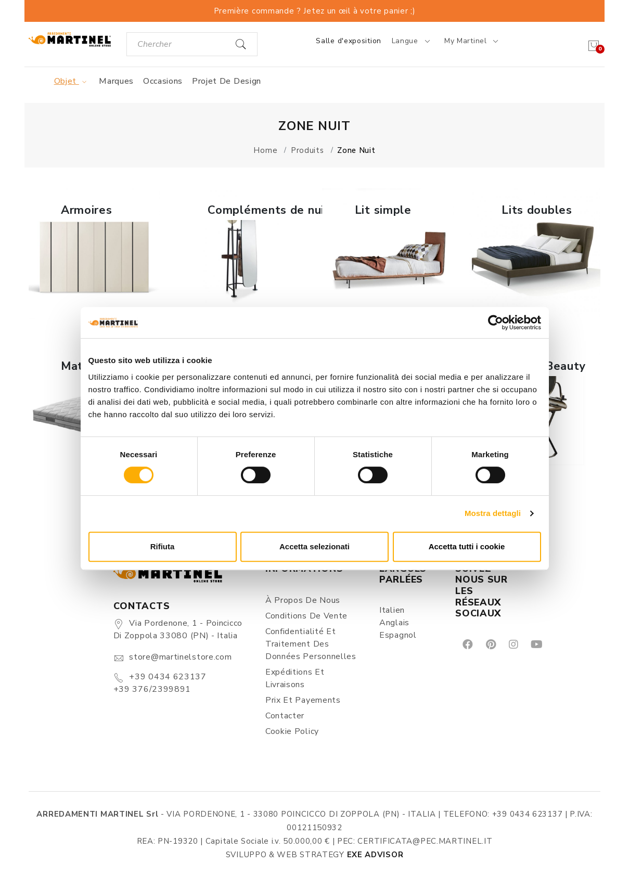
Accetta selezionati (314, 546)
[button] (94, 253)
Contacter (284, 715)
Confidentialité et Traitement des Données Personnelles (310, 644)
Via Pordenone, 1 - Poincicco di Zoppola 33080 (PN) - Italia (177, 629)
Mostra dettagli (493, 513)
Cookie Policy (292, 731)
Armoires (86, 210)
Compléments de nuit (268, 210)
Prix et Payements (303, 700)
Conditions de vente (306, 616)
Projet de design (226, 81)
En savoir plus (93, 304)
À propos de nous (302, 600)
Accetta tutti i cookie (467, 546)
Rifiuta (162, 546)
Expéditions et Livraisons (295, 678)
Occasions (163, 81)
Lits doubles (537, 210)
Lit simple (383, 210)
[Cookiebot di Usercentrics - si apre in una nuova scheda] (495, 322)
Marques (116, 81)
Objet (72, 81)
